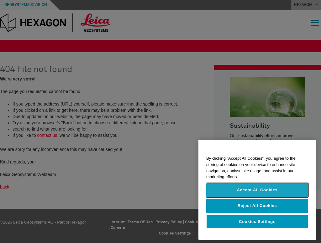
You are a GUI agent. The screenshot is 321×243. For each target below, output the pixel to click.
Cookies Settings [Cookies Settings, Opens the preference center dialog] (257, 221)
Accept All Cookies (257, 190)
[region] (257, 190)
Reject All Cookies (257, 205)
